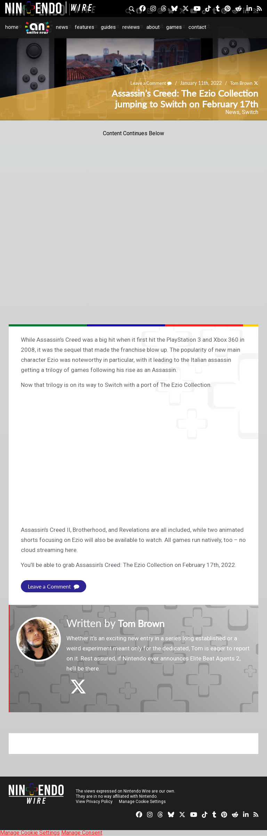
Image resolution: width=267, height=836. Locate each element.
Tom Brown (239, 83)
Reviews (131, 27)
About (153, 27)
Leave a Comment (146, 83)
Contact (197, 27)
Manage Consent (81, 832)
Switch (250, 112)
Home (11, 27)
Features (84, 27)
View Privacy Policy (94, 801)
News (62, 27)
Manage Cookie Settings (142, 801)
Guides (108, 27)
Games (174, 27)
